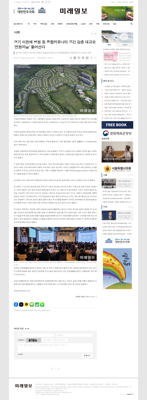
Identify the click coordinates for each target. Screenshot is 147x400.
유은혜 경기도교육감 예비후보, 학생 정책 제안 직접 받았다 (118, 198)
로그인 (131, 2)
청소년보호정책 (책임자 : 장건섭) (78, 384)
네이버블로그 (32, 304)
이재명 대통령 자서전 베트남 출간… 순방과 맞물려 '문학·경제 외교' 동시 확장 (118, 234)
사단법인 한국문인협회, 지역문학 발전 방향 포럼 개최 (118, 86)
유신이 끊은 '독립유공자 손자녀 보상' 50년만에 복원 (118, 191)
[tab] (109, 45)
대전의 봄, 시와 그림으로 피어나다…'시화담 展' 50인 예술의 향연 (118, 111)
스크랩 (87, 58)
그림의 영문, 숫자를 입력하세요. (54, 340)
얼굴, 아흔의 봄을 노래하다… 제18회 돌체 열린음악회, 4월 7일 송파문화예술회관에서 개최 (118, 108)
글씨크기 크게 (91, 58)
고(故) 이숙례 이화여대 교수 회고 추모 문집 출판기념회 (118, 75)
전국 (90, 24)
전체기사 (19, 24)
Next (130, 152)
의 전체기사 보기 (85, 297)
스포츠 (83, 24)
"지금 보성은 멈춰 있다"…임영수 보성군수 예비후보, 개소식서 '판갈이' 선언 (118, 90)
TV (28, 24)
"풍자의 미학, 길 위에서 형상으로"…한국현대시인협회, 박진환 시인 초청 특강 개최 (118, 71)
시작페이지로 (18, 2)
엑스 (21, 304)
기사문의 (118, 2)
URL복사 (70, 58)
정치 (34, 24)
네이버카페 (37, 304)
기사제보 (112, 2)
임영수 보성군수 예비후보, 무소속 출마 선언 (118, 94)
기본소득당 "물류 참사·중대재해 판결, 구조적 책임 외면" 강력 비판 (118, 223)
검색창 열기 (131, 24)
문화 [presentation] (109, 44)
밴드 (42, 304)
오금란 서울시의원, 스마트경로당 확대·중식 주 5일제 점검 (118, 227)
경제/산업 (43, 24)
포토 (114, 24)
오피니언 (106, 24)
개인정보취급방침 (60, 384)
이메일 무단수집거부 (96, 384)
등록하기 (87, 355)
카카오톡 (26, 304)
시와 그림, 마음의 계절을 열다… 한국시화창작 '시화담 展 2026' (118, 115)
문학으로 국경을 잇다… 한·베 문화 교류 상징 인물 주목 (118, 101)
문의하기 (115, 384)
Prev (104, 152)
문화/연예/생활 (71, 24)
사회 (52, 24)
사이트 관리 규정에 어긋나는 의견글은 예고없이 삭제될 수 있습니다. (43, 345)
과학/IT (59, 24)
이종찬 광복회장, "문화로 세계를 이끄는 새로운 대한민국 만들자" (118, 202)
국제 (97, 24)
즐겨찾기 (26, 2)
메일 (79, 58)
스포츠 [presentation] (124, 44)
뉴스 (108, 80)
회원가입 (125, 2)
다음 (58, 368)
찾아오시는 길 (48, 384)
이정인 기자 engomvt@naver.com (24, 58)
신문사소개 (38, 384)
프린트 (83, 58)
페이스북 (16, 304)
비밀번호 (60, 335)
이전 (52, 368)
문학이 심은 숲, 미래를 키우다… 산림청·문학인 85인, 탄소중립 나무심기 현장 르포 (118, 195)
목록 (75, 58)
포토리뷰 (105, 138)
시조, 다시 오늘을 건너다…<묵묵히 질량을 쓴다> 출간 (118, 64)
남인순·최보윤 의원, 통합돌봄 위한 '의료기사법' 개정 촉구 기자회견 (118, 230)
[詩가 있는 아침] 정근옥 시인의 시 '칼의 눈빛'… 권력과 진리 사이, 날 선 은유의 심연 (118, 67)
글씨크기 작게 (95, 58)
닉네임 (21, 335)
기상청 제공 (47, 3)
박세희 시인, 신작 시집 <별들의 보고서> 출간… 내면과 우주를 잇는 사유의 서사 (118, 118)
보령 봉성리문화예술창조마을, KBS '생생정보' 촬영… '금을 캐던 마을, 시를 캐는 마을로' (118, 104)
